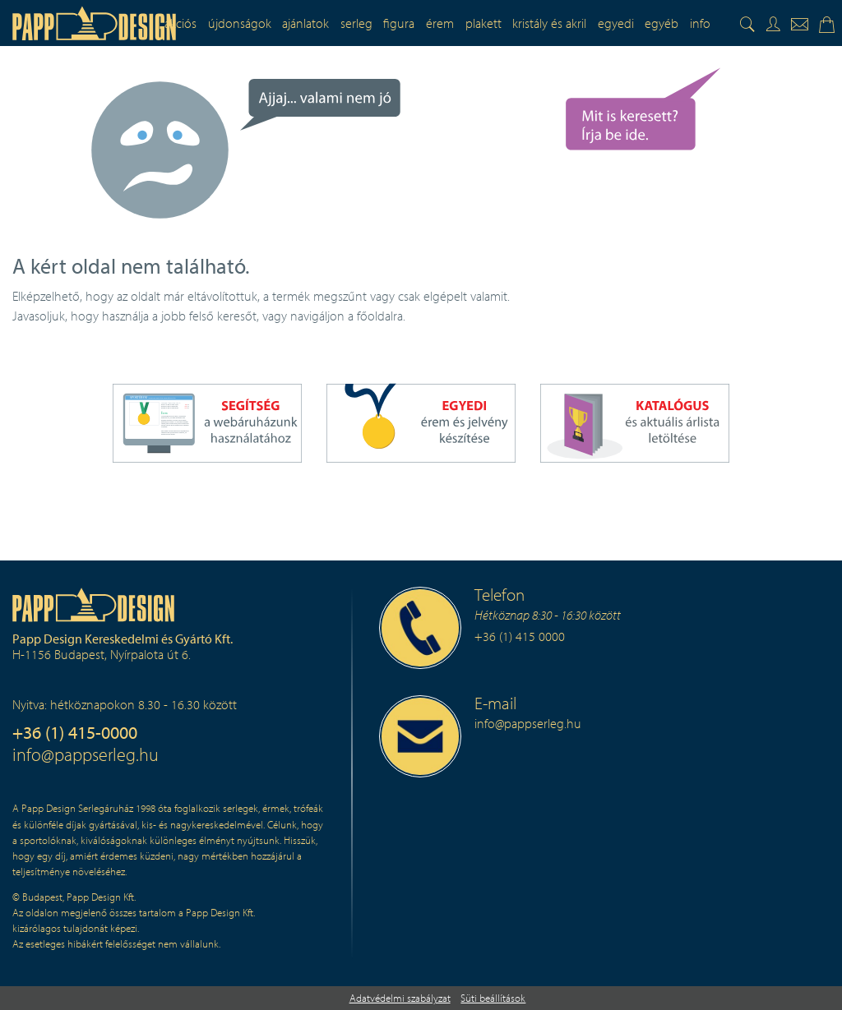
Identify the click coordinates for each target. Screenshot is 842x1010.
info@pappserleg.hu (85, 754)
